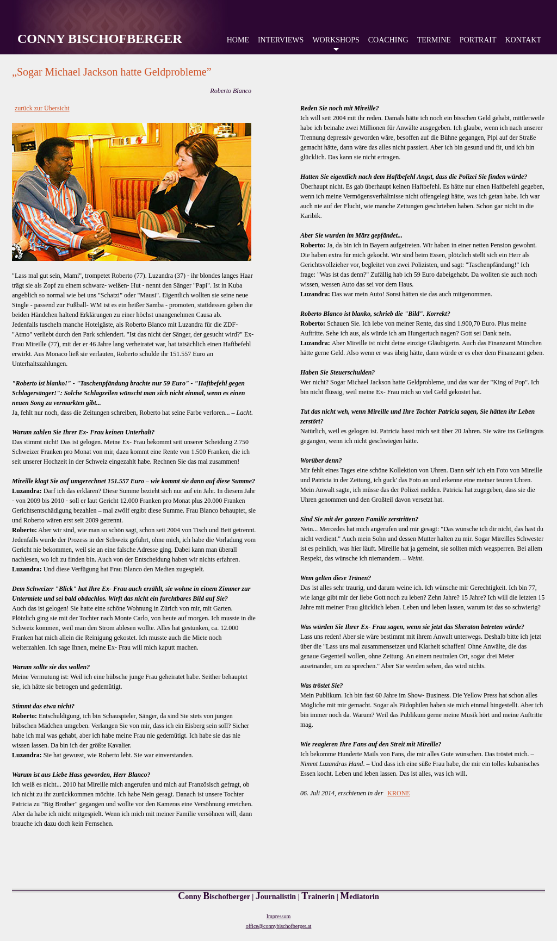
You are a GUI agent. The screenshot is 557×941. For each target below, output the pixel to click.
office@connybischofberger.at (279, 926)
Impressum (278, 916)
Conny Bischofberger (99, 39)
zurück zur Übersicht (42, 108)
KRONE (398, 793)
